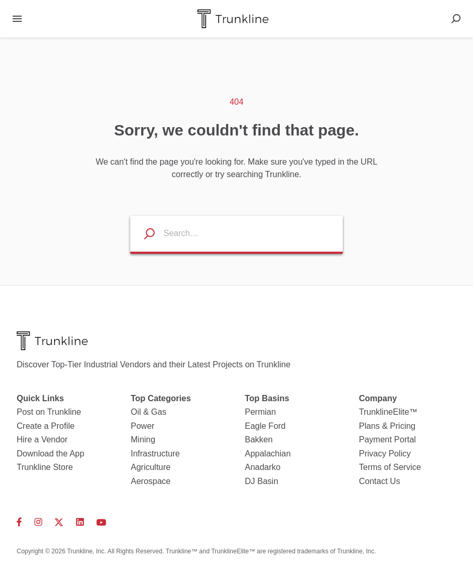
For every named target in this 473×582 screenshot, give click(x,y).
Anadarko (263, 467)
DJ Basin (261, 481)
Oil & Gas (148, 411)
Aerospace (151, 481)
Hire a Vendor (42, 439)
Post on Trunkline (49, 411)
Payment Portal (387, 439)
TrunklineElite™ (388, 411)
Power (142, 426)
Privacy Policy (385, 453)
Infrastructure (155, 453)
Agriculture (150, 467)
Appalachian (268, 453)
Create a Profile (45, 426)
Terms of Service (390, 467)
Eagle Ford (265, 426)
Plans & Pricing (387, 426)
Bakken (258, 439)
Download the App (50, 453)
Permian (260, 411)
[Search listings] (142, 234)
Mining (143, 439)
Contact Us (379, 481)
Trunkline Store (45, 467)
